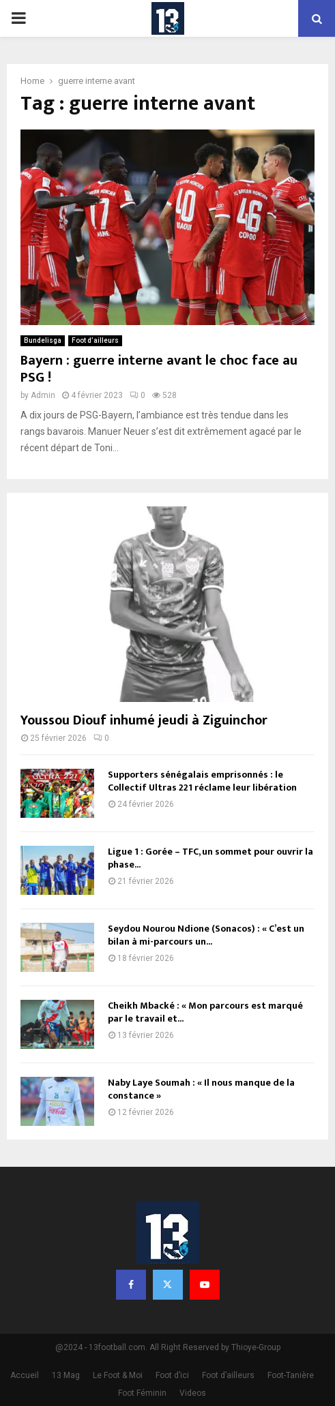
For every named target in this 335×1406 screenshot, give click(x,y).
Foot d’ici (172, 1375)
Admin (43, 395)
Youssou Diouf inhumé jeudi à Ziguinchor (143, 720)
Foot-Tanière (290, 1375)
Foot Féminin (142, 1393)
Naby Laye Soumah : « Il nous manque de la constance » (201, 1089)
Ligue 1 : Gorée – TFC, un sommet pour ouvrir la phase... (210, 858)
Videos (192, 1393)
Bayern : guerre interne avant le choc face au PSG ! (158, 369)
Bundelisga (42, 340)
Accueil (24, 1375)
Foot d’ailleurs (95, 340)
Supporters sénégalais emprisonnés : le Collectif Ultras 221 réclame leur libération (202, 781)
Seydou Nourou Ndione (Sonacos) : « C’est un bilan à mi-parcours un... (206, 935)
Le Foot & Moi (118, 1375)
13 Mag (66, 1375)
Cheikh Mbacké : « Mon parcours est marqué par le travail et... (205, 1012)
